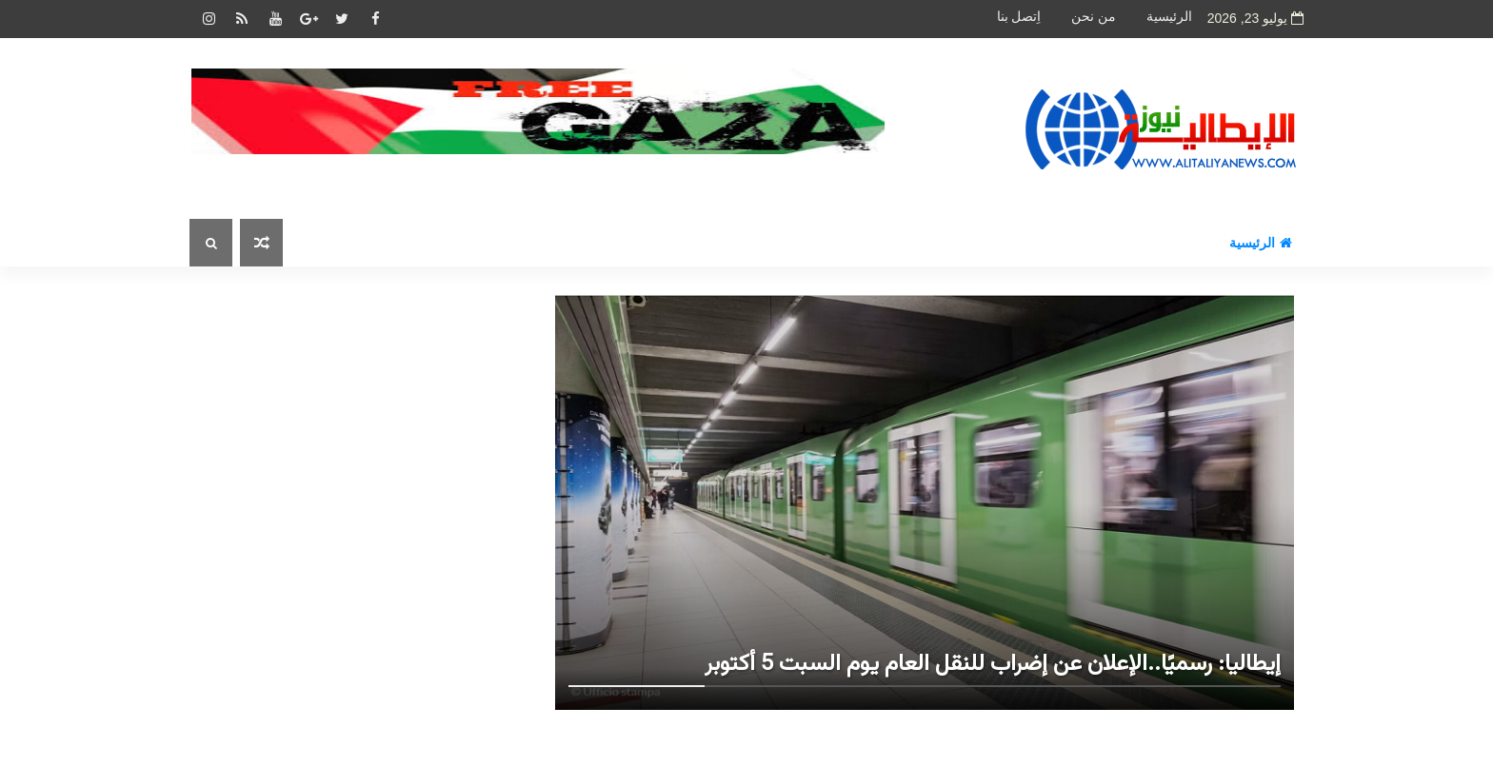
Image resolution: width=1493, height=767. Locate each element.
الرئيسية (1169, 17)
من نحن (1093, 17)
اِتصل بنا (1019, 17)
